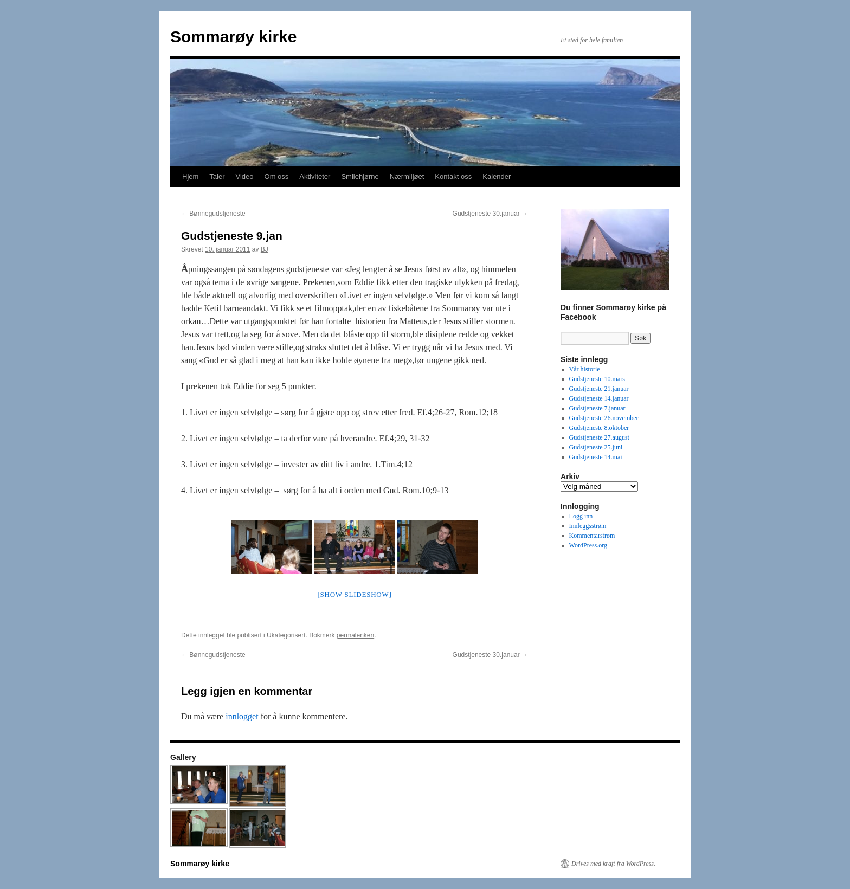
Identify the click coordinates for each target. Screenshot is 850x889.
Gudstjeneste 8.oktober (599, 427)
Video (245, 176)
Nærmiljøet (407, 176)
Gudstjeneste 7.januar (597, 408)
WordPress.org (588, 545)
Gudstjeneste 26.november (604, 418)
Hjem (190, 176)
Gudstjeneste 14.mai (595, 457)
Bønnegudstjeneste (213, 213)
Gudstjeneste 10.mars (597, 379)
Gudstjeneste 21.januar (599, 388)
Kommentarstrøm (592, 535)
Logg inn (581, 516)
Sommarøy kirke (233, 37)
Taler (216, 176)
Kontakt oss (453, 176)
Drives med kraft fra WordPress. (613, 863)
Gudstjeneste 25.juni (596, 447)
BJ (264, 249)
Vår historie (584, 369)
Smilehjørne (359, 176)
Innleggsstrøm (588, 526)
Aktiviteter (314, 176)
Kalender (496, 176)
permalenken (355, 635)
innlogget (242, 716)
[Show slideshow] (354, 594)
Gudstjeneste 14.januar (599, 398)
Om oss (277, 176)
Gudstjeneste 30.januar (490, 213)
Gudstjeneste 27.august (599, 437)
